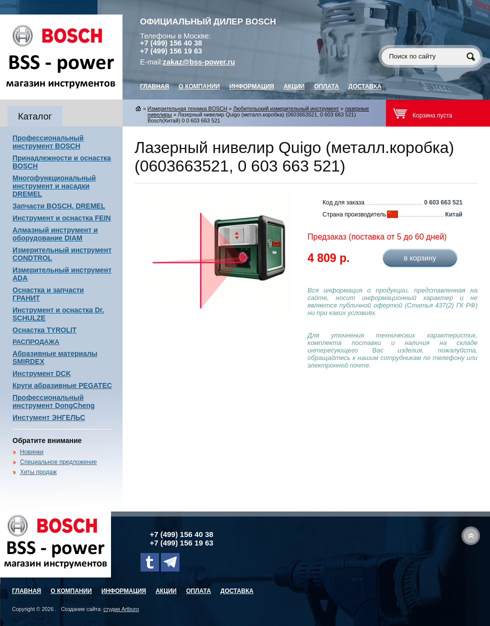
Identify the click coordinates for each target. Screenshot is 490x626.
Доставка (365, 86)
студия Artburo (121, 609)
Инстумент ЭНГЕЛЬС (48, 418)
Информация (252, 86)
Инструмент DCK (41, 374)
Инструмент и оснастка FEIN (61, 218)
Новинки (32, 452)
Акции (294, 86)
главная (154, 86)
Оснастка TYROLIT (44, 330)
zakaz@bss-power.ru (199, 62)
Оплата (326, 86)
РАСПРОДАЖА (36, 342)
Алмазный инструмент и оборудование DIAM (55, 234)
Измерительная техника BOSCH (188, 109)
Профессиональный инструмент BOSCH (48, 142)
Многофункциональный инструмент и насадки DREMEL (54, 186)
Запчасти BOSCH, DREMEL (59, 206)
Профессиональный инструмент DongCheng (53, 402)
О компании (199, 86)
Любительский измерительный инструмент (286, 109)
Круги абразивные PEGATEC (62, 386)
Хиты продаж (38, 472)
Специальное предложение (58, 462)
